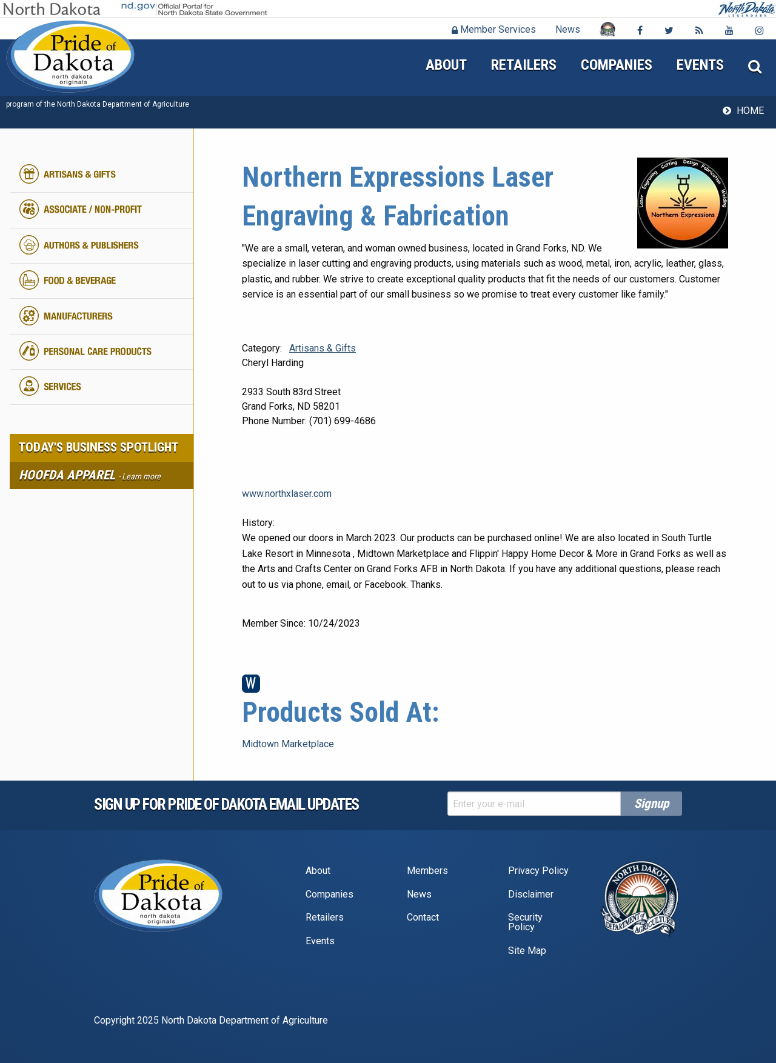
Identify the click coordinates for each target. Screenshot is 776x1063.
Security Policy (525, 922)
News (567, 29)
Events (700, 64)
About (446, 64)
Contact (423, 917)
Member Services (494, 29)
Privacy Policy (538, 870)
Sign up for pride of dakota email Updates (226, 804)
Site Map (527, 950)
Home (750, 110)
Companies (616, 64)
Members (427, 870)
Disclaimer (531, 894)
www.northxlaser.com (287, 493)
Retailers (524, 64)
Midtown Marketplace (288, 744)
